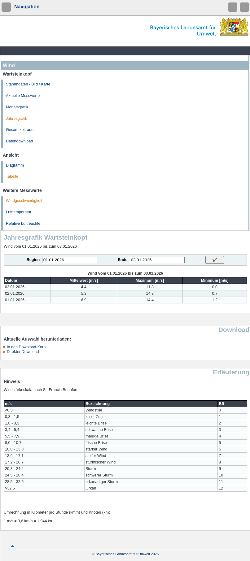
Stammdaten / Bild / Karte (28, 84)
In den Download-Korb (26, 347)
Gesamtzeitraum (20, 130)
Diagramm (15, 165)
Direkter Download (23, 352)
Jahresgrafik (16, 118)
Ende (122, 260)
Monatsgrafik (17, 107)
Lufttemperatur (18, 212)
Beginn (33, 260)
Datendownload (19, 141)
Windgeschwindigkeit (24, 200)
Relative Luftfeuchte (23, 223)
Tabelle (12, 176)
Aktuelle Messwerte (23, 96)
